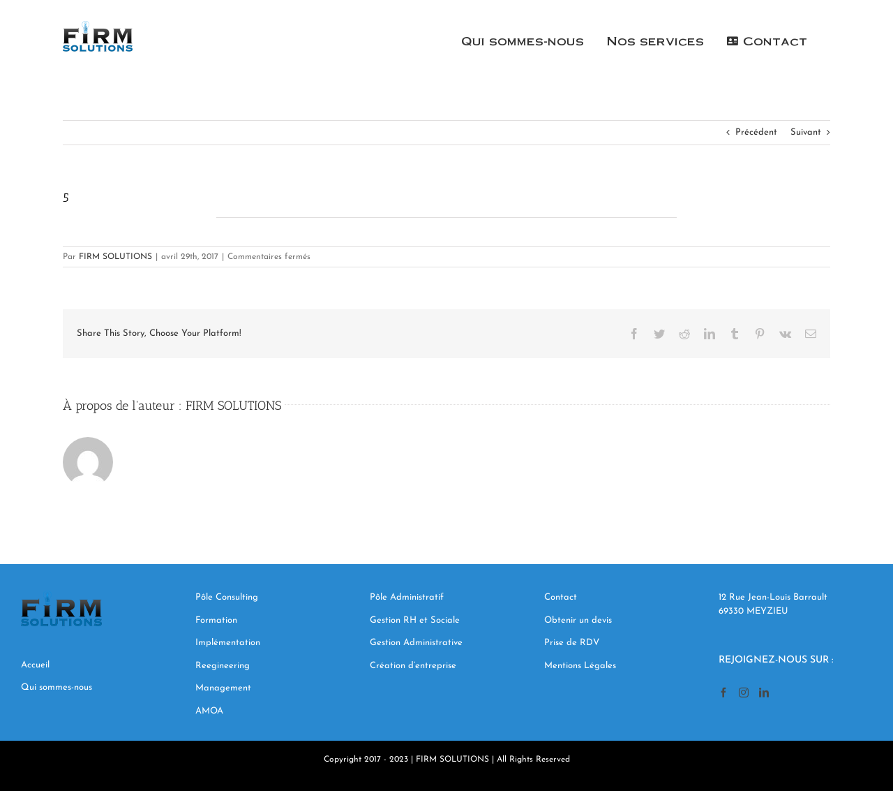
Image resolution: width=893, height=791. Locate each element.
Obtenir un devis (579, 620)
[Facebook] (723, 692)
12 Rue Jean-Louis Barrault (773, 597)
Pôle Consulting (226, 597)
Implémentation (229, 642)
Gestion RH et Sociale (415, 620)
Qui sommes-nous (56, 687)
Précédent (756, 132)
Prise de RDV (571, 642)
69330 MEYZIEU (755, 611)
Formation (216, 620)
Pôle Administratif (407, 597)
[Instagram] (744, 692)
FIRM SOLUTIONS (115, 257)
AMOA (209, 711)
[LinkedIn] (764, 692)
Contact (562, 597)
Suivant (805, 132)
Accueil (35, 665)
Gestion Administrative (416, 642)
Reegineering (224, 665)
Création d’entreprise (413, 665)
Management (224, 688)
